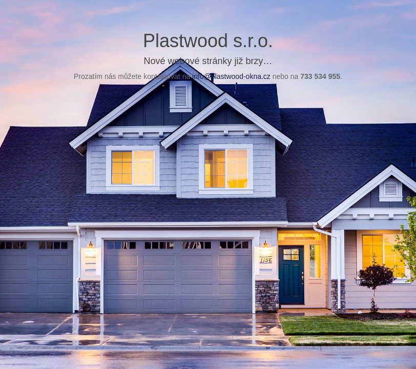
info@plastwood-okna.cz (231, 76)
